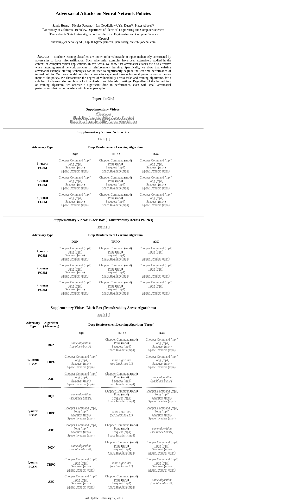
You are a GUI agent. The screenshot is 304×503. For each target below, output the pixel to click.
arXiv (108, 99)
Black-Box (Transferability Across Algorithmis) (103, 121)
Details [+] (103, 139)
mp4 (87, 160)
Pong (71, 164)
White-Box (103, 113)
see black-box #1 (81, 346)
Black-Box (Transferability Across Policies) (103, 117)
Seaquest (70, 167)
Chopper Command (71, 160)
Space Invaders (70, 171)
